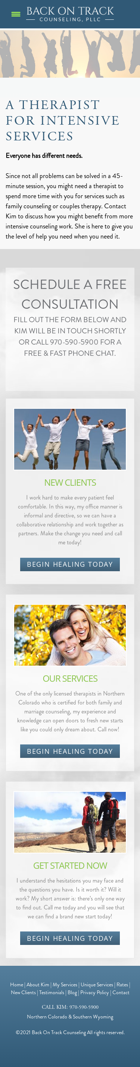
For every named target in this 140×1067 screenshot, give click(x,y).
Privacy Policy (94, 992)
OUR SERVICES (70, 678)
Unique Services (97, 984)
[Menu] (15, 14)
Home (16, 984)
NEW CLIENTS (70, 482)
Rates (122, 984)
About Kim (38, 984)
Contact (121, 992)
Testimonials (51, 992)
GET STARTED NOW (70, 865)
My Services (65, 984)
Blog (72, 992)
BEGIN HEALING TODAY (70, 564)
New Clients (23, 992)
